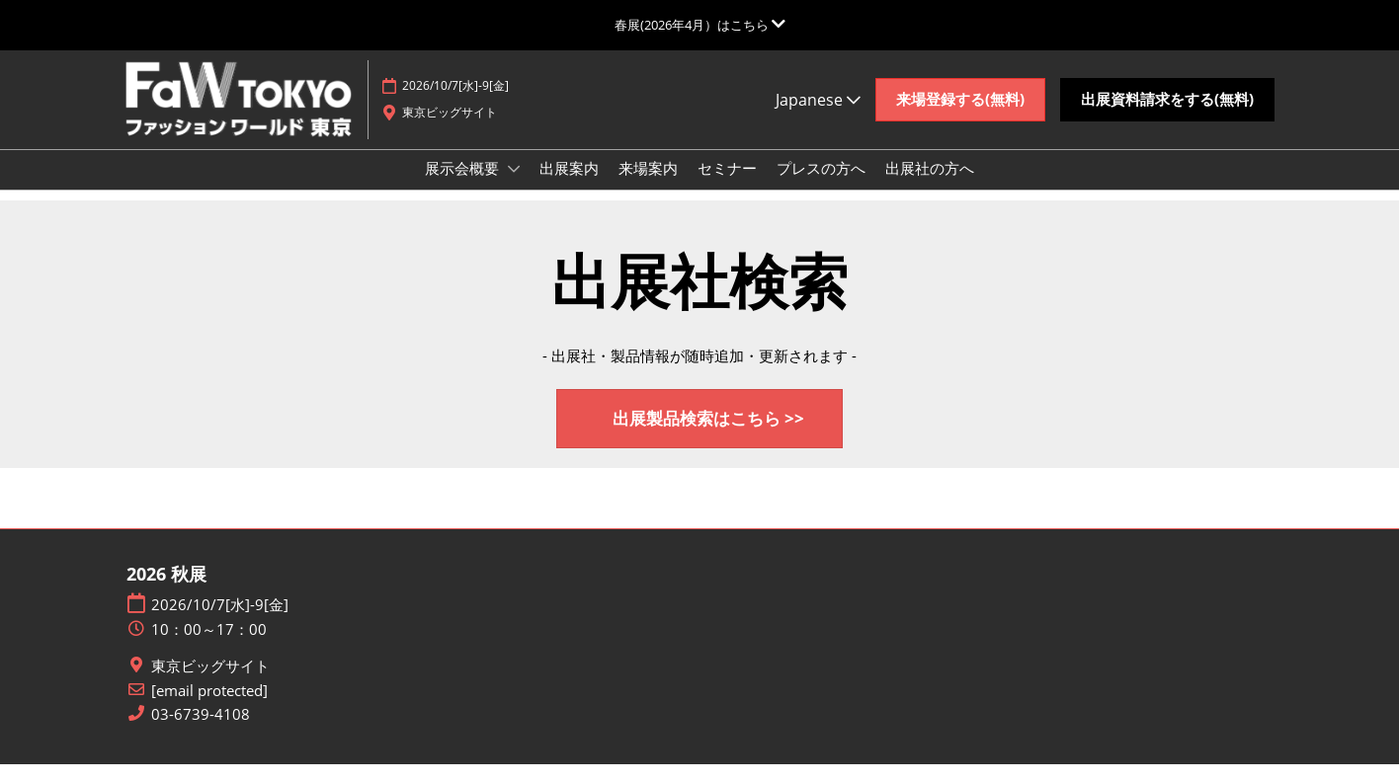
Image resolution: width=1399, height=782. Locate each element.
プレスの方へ (821, 186)
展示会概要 (464, 186)
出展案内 (569, 186)
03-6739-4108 (200, 732)
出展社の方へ (929, 186)
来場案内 (648, 186)
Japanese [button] (818, 118)
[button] (960, 118)
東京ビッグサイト (210, 683)
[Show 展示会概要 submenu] (514, 188)
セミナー (727, 186)
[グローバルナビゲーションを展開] (700, 25)
